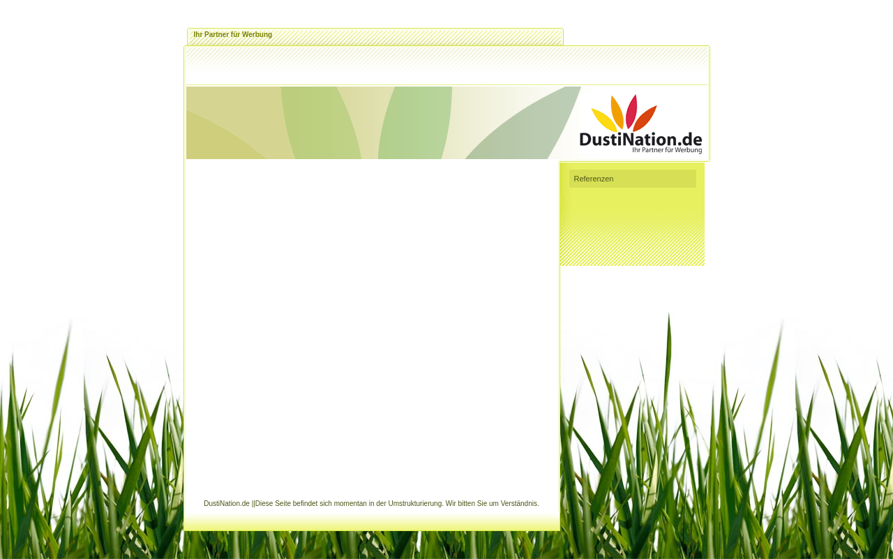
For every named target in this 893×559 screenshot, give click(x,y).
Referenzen (594, 178)
